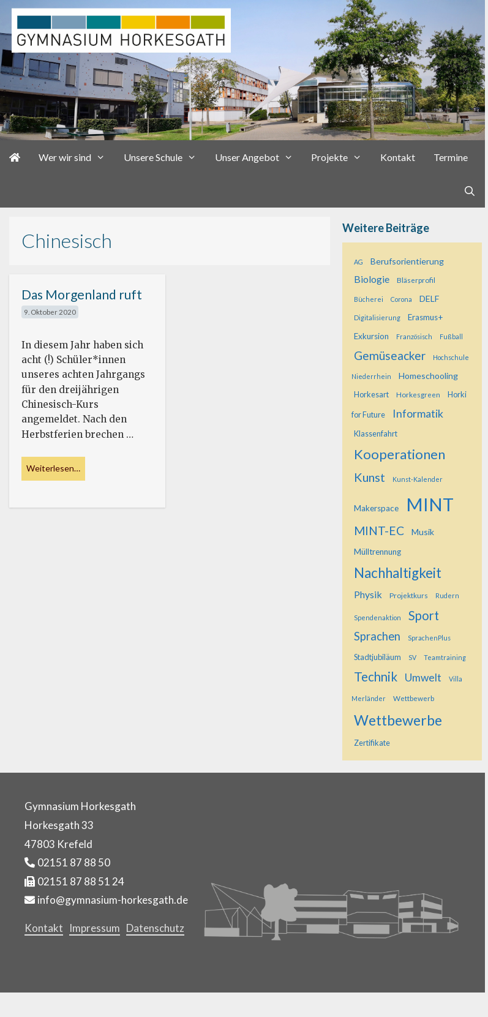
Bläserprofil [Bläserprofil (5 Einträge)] (416, 280)
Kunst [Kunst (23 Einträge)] (369, 477)
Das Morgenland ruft (81, 294)
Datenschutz (155, 927)
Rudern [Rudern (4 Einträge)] (447, 595)
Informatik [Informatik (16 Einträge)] (417, 413)
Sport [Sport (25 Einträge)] (423, 615)
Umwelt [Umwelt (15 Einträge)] (423, 677)
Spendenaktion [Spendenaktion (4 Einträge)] (377, 617)
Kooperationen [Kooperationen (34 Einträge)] (399, 454)
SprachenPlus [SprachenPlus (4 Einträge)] (429, 638)
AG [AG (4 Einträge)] (358, 262)
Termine (451, 157)
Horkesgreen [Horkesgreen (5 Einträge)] (418, 394)
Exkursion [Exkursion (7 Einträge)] (371, 336)
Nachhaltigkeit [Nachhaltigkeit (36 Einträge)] (397, 573)
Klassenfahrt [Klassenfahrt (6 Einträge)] (375, 433)
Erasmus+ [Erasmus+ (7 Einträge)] (425, 317)
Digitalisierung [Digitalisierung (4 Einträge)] (377, 317)
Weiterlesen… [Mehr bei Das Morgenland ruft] (53, 468)
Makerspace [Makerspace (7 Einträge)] (376, 508)
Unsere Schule (165, 157)
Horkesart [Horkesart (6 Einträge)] (371, 394)
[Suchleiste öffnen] (469, 191)
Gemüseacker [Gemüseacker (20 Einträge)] (390, 355)
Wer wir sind (76, 157)
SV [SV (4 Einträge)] (412, 657)
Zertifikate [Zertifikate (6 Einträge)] (372, 743)
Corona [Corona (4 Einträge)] (401, 299)
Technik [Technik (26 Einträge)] (375, 676)
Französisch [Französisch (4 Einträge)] (414, 336)
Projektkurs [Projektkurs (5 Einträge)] (408, 595)
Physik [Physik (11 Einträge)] (368, 594)
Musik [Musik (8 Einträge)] (422, 532)
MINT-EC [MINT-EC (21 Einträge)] (379, 531)
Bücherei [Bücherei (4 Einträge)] (368, 299)
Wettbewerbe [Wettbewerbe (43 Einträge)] (398, 720)
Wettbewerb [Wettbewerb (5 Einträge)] (413, 698)
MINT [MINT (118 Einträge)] (430, 504)
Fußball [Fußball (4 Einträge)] (451, 336)
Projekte (341, 157)
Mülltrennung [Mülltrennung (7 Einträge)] (377, 552)
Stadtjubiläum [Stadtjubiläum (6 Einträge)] (377, 657)
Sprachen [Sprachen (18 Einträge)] (377, 636)
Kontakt (397, 157)
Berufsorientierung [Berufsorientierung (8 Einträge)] (407, 261)
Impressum (94, 927)
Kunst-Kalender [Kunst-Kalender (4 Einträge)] (417, 479)
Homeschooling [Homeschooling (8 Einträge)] (428, 375)
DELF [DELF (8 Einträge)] (429, 298)
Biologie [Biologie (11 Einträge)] (371, 279)
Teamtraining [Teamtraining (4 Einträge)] (445, 657)
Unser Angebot (258, 157)
